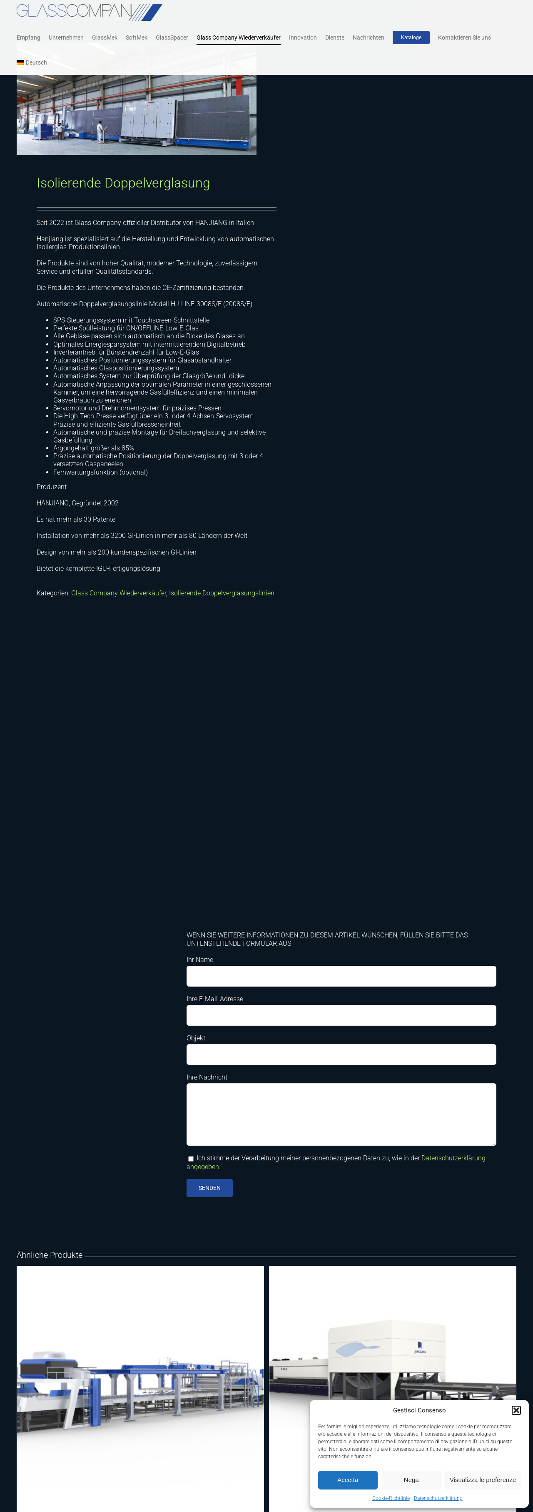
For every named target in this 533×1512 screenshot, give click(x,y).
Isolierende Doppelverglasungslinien (221, 594)
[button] (516, 1410)
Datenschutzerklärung (438, 1498)
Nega (411, 1479)
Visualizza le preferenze (483, 1479)
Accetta (347, 1479)
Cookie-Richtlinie (391, 1498)
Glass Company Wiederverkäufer (118, 594)
